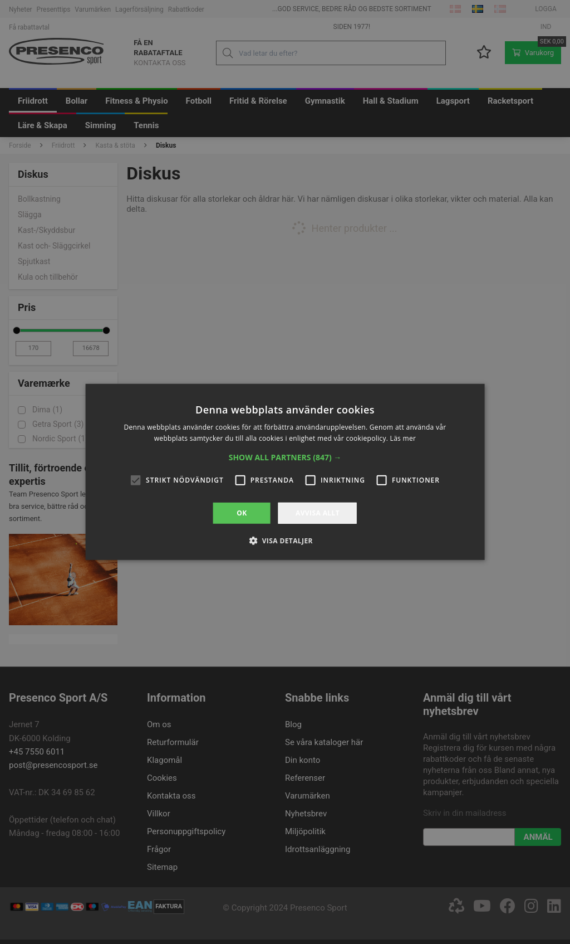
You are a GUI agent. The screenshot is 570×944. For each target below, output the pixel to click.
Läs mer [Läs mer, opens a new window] (403, 438)
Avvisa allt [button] (318, 513)
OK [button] (242, 513)
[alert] (285, 472)
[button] (285, 457)
